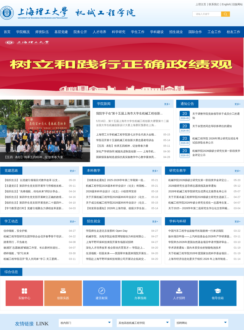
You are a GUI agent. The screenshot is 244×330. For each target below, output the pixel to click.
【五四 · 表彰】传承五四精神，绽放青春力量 (33, 157)
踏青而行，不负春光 (15, 242)
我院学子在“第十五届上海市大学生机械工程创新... (129, 113)
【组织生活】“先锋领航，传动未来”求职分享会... (32, 191)
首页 (7, 32)
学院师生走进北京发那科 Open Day (106, 230)
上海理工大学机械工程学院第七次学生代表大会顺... (126, 134)
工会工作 (214, 32)
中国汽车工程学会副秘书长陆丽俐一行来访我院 (196, 230)
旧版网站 (237, 4)
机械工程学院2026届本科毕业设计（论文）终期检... (116, 185)
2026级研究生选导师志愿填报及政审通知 (192, 185)
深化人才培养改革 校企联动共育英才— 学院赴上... (115, 247)
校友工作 (233, 32)
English (226, 4)
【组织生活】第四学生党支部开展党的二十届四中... (34, 202)
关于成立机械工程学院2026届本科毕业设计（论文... (116, 202)
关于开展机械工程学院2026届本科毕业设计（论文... (116, 196)
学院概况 (23, 32)
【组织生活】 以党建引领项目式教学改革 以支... (32, 180)
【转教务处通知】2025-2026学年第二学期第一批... (115, 180)
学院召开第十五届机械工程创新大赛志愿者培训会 (125, 140)
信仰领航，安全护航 (15, 230)
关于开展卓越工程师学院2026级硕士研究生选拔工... (198, 196)
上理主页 (201, 4)
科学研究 (118, 32)
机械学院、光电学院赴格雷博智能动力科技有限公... (116, 236)
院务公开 (80, 32)
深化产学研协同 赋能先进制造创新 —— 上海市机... (126, 151)
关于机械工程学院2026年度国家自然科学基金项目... (198, 253)
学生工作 (138, 32)
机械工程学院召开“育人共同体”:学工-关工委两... (31, 258)
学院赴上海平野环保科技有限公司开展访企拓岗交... (116, 258)
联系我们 (214, 4)
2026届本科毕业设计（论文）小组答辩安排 (111, 191)
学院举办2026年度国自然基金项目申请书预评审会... (198, 242)
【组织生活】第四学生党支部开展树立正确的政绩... (34, 196)
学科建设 (157, 32)
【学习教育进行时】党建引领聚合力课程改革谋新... (34, 208)
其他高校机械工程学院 (132, 322)
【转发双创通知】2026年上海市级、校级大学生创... (116, 208)
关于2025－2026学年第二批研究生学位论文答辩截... (199, 208)
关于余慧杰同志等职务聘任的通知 (212, 126)
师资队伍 (42, 32)
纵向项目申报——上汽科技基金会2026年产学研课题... (200, 236)
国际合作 (195, 32)
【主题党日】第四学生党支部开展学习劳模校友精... (34, 185)
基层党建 (61, 32)
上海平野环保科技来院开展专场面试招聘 (109, 242)
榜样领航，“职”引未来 (16, 253)
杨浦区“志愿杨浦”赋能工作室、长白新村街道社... (32, 247)
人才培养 (99, 32)
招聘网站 (182, 322)
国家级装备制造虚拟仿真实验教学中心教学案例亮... (126, 157)
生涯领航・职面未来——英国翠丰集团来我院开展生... (117, 253)
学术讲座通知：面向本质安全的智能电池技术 (194, 247)
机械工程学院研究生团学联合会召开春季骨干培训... (34, 236)
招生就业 (176, 32)
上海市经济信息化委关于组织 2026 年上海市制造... (198, 258)
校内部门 (66, 322)
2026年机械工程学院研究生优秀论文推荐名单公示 (197, 191)
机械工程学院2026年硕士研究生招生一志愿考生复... (198, 202)
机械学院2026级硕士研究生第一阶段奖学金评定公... (198, 180)
